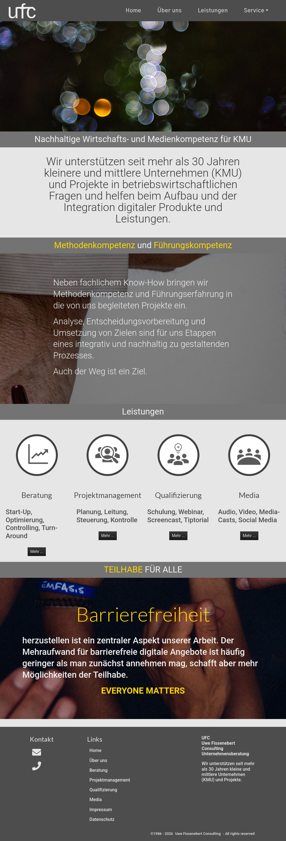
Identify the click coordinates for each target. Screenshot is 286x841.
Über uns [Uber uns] (170, 10)
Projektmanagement (109, 780)
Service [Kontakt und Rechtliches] (254, 10)
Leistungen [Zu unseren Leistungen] (213, 10)
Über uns (98, 760)
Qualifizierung (103, 789)
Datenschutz (102, 819)
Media (95, 799)
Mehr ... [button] (36, 551)
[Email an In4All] (36, 754)
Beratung (98, 770)
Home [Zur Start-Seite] (133, 10)
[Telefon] (36, 767)
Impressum (100, 809)
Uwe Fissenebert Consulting (198, 834)
